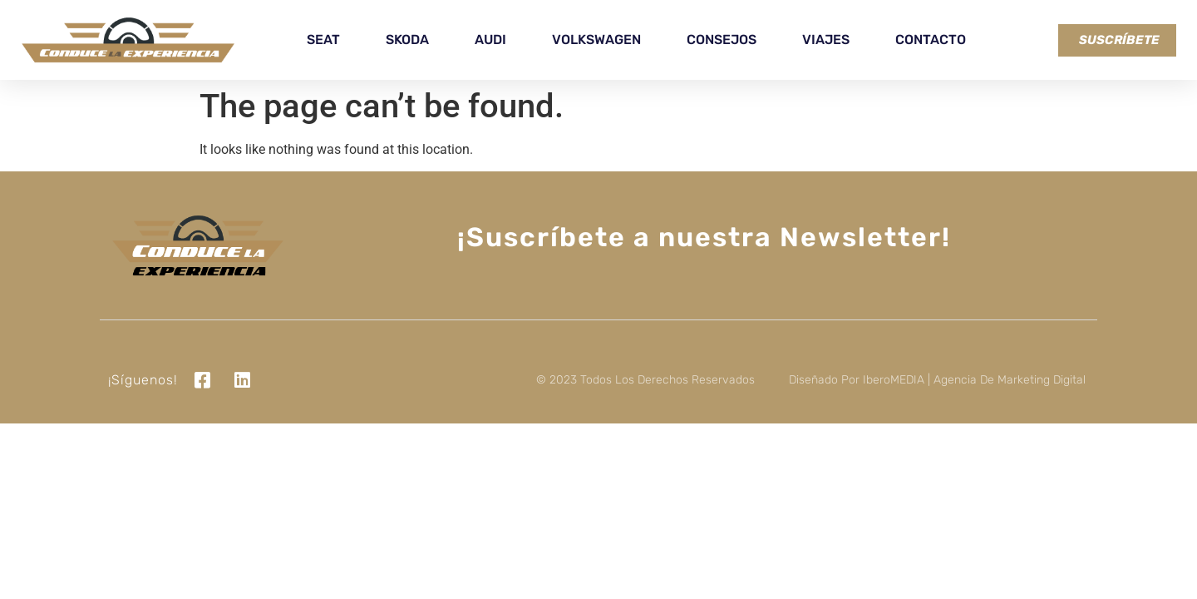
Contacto (930, 39)
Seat (323, 39)
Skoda (407, 39)
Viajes (826, 39)
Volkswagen (596, 39)
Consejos (721, 39)
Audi (490, 39)
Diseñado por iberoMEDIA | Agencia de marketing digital (937, 380)
